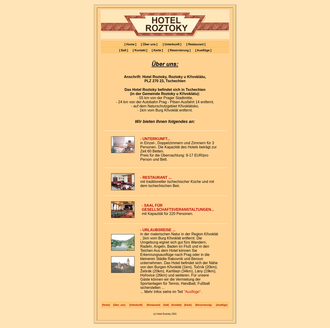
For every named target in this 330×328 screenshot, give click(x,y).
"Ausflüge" (192, 292)
